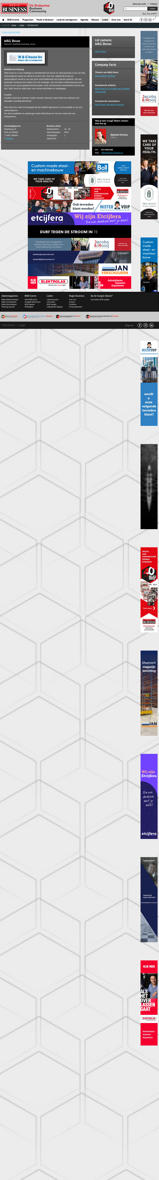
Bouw (97, 76)
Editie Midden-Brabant (9, 300)
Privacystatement (75, 307)
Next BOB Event (31, 300)
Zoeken (152, 9)
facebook (140, 325)
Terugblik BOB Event (32, 302)
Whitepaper (29, 307)
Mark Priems (100, 51)
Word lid (128, 20)
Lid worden (51, 302)
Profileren (153, 4)
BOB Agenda (29, 304)
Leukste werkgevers (67, 20)
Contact (72, 302)
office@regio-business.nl (112, 153)
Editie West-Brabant (9, 304)
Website (9, 138)
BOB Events (13, 20)
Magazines (28, 20)
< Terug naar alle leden (10, 32)
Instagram (145, 325)
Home (3, 20)
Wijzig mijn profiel (139, 4)
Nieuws (95, 20)
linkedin (151, 325)
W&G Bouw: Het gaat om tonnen (109, 104)
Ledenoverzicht (52, 300)
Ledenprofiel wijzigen (55, 307)
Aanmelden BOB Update (100, 300)
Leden (105, 20)
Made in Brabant (44, 20)
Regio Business (25, 8)
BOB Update (51, 304)
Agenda (84, 20)
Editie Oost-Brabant (8, 302)
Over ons (116, 20)
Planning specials (8, 307)
